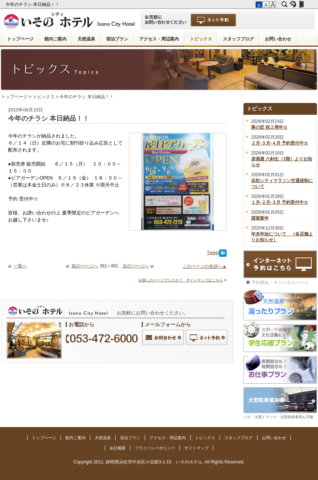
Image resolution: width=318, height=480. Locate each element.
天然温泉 (86, 39)
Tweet (213, 252)
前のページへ (85, 266)
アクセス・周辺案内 (159, 39)
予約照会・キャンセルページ (280, 282)
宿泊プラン (117, 39)
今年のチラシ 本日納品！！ (33, 4)
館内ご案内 (55, 39)
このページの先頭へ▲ (205, 266)
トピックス (201, 39)
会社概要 (117, 448)
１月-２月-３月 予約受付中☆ (279, 202)
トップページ (20, 39)
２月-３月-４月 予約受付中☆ (279, 143)
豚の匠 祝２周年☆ (269, 127)
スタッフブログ (238, 39)
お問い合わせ (278, 39)
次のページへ (136, 266)
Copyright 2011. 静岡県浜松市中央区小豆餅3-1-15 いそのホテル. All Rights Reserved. (159, 462)
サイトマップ (196, 448)
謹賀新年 (260, 218)
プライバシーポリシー (155, 448)
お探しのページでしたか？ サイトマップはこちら (180, 280)
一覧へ (20, 266)
